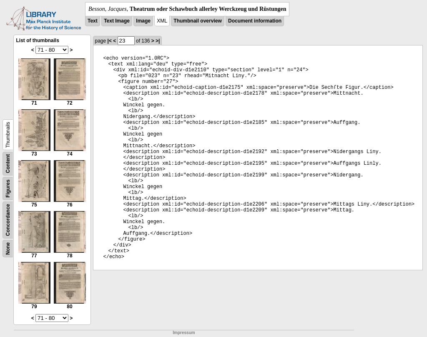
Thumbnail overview (197, 21)
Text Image (117, 21)
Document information (254, 21)
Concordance (8, 220)
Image (143, 21)
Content (8, 163)
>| (158, 41)
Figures (8, 188)
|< (110, 41)
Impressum (184, 332)
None (8, 248)
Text (93, 21)
